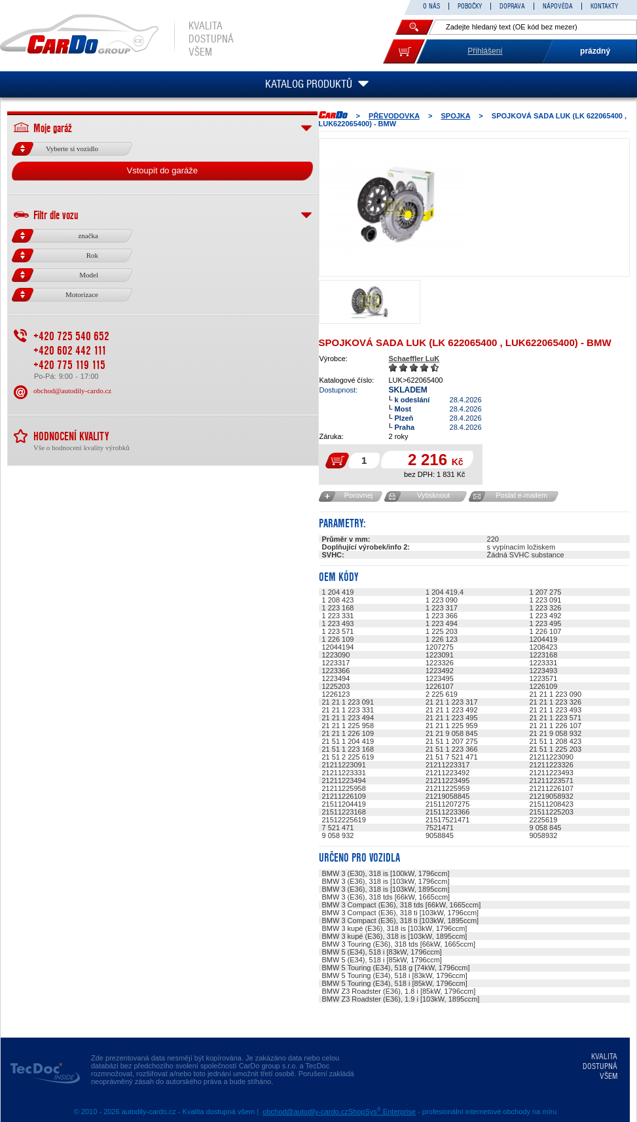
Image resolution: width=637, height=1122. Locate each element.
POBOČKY (470, 6)
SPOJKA (455, 116)
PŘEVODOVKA (394, 116)
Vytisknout (433, 495)
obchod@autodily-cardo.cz (72, 390)
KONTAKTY (604, 6)
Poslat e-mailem (521, 495)
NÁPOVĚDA (558, 6)
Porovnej (358, 495)
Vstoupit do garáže (162, 170)
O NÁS (431, 6)
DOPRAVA (512, 6)
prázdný (595, 51)
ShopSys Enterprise (382, 1111)
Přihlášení (484, 51)
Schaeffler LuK (414, 358)
